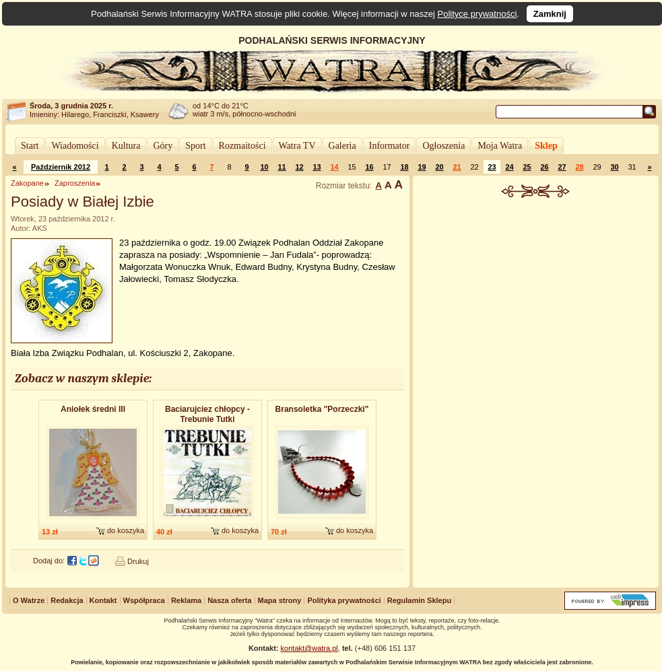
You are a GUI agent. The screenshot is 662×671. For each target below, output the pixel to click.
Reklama (186, 600)
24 (509, 167)
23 (492, 167)
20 (439, 167)
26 (544, 167)
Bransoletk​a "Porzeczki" (322, 409)
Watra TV (297, 146)
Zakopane (27, 183)
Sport (195, 146)
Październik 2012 (60, 167)
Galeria (342, 146)
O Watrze (28, 600)
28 (579, 167)
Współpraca (144, 600)
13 (316, 167)
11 (281, 167)
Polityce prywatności (477, 14)
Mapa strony (280, 600)
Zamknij (549, 14)
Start (29, 146)
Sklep (546, 146)
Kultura (126, 146)
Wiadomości (74, 146)
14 (334, 167)
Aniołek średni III (93, 409)
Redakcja (67, 600)
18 (404, 167)
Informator (389, 146)
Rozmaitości (242, 146)
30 (614, 167)
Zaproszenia (75, 183)
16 (369, 167)
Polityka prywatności (343, 600)
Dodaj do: (49, 561)
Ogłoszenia (443, 146)
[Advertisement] (536, 299)
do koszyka (125, 530)
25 (527, 167)
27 (562, 167)
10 (264, 167)
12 (299, 167)
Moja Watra (499, 146)
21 (457, 167)
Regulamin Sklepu (419, 600)
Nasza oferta (229, 600)
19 (422, 167)
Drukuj (138, 561)
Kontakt (103, 600)
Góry (162, 146)
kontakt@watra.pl (309, 648)
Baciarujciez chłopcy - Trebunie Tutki (207, 414)
